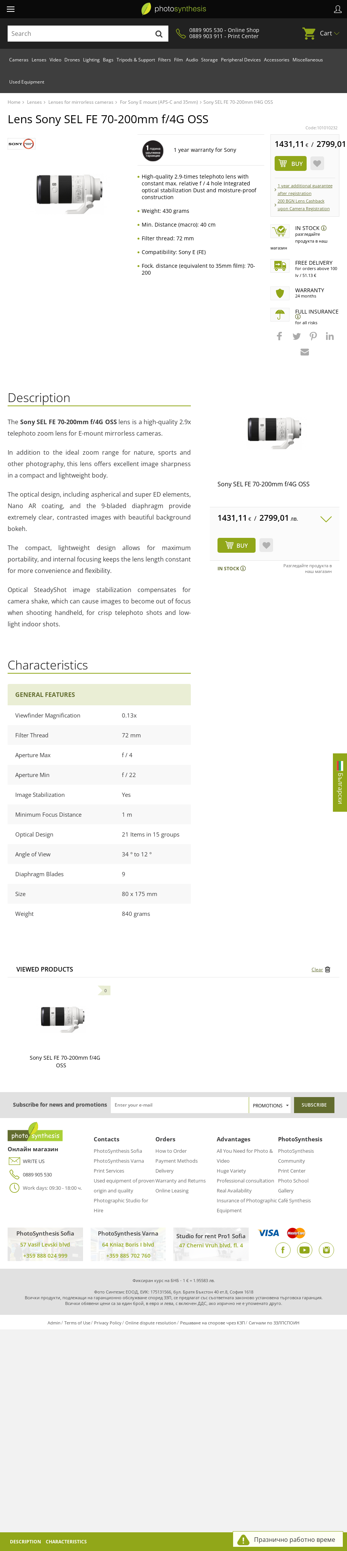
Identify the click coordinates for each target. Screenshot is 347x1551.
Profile (338, 9)
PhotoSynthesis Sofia (118, 1150)
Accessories (276, 59)
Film (178, 59)
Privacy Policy (108, 1323)
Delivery (164, 1170)
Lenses (39, 59)
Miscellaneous (308, 59)
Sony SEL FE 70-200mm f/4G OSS (263, 484)
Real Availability (234, 1190)
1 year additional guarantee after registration (305, 189)
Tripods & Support (136, 59)
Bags (108, 59)
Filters (164, 59)
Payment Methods (176, 1160)
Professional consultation (245, 1180)
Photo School (293, 1180)
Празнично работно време (294, 1539)
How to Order (171, 1150)
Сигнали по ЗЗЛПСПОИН (274, 1323)
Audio (192, 59)
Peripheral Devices (241, 59)
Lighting (91, 59)
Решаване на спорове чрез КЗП (212, 1323)
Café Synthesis (294, 1200)
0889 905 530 (30, 1174)
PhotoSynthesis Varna (119, 1160)
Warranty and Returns (180, 1180)
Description (25, 1541)
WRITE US (26, 1161)
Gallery (286, 1190)
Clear (317, 969)
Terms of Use (77, 1323)
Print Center (291, 1170)
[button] (280, 340)
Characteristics (66, 1541)
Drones (72, 59)
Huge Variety (231, 1170)
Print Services (109, 1170)
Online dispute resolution (150, 1323)
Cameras (19, 59)
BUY (242, 545)
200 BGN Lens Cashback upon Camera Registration (304, 204)
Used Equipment (26, 82)
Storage (209, 59)
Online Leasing (172, 1190)
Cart (326, 33)
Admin (54, 1323)
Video (55, 59)
